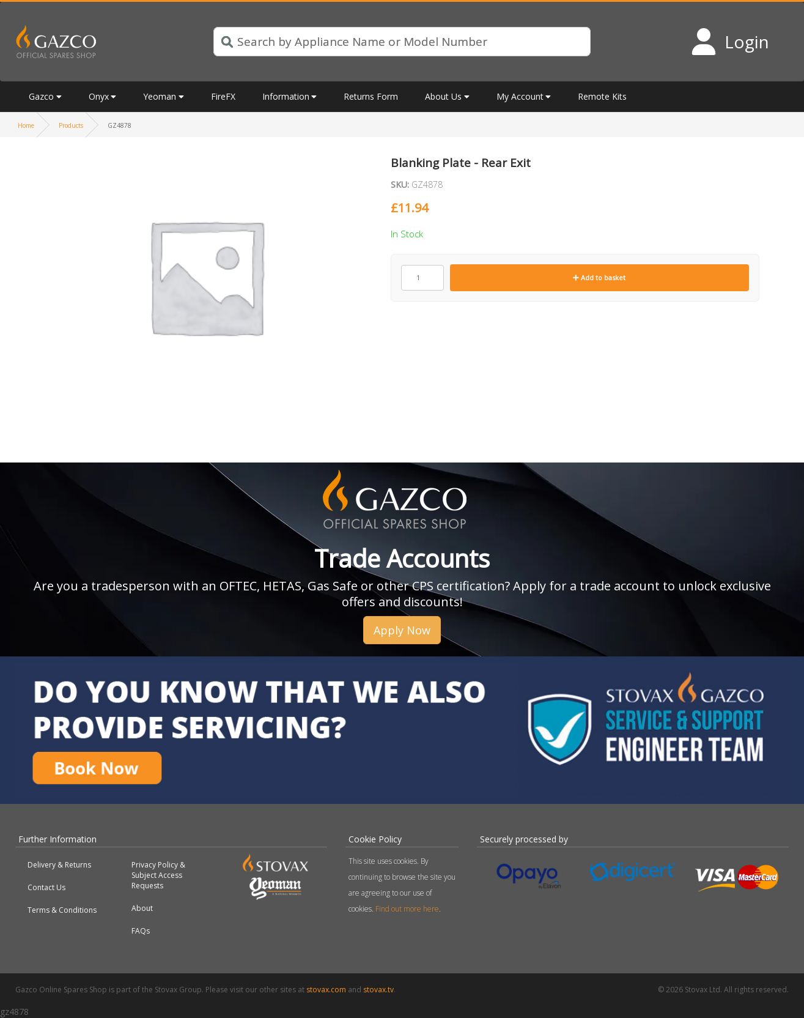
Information (285, 96)
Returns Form (371, 96)
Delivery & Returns (59, 865)
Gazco (41, 96)
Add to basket (599, 277)
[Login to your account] (729, 41)
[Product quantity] (422, 278)
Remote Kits (602, 96)
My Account (520, 96)
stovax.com (326, 989)
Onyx (99, 96)
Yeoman (159, 96)
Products (71, 125)
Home (26, 125)
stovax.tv (378, 989)
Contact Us (46, 887)
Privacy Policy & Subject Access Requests (158, 875)
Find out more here (407, 909)
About (142, 908)
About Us (443, 96)
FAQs (140, 931)
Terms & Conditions (62, 910)
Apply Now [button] (402, 630)
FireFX (223, 96)
